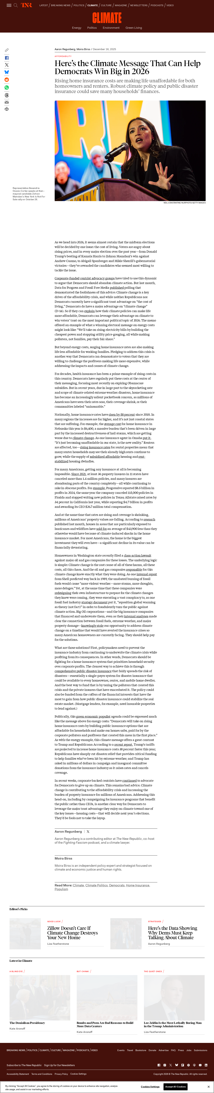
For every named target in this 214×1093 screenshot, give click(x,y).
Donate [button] (152, 1050)
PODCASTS (157, 5)
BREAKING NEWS (60, 5)
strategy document (94, 602)
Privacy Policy (61, 1074)
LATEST (43, 5)
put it (146, 438)
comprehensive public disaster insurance (83, 671)
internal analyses (136, 616)
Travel (130, 1050)
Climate (78, 885)
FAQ (173, 1050)
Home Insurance (137, 885)
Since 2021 (78, 474)
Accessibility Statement (18, 1074)
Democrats (117, 885)
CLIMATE (92, 5)
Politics (92, 28)
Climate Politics (96, 885)
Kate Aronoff (17, 1028)
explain (89, 311)
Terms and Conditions (41, 1074)
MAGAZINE (121, 5)
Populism (61, 889)
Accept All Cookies (175, 1086)
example (99, 488)
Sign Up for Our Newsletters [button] (59, 1065)
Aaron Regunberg (65, 49)
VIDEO (170, 5)
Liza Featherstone (58, 944)
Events (121, 1050)
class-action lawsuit (137, 555)
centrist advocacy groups (97, 278)
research (149, 519)
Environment (111, 28)
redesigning (63, 593)
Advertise (164, 1050)
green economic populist (93, 716)
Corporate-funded (67, 278)
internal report (147, 574)
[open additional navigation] (9, 5)
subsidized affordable (105, 456)
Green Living (134, 28)
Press (181, 1050)
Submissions (200, 1050)
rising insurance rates (95, 447)
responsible (134, 569)
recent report (123, 744)
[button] (6, 51)
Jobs (188, 1050)
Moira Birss (83, 49)
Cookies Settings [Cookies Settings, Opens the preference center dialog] (150, 1086)
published (117, 287)
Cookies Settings (78, 1074)
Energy (76, 28)
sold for (101, 528)
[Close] (208, 1086)
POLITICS (79, 5)
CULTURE (106, 5)
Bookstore (140, 1050)
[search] (16, 5)
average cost (112, 424)
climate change (83, 438)
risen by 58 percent (122, 414)
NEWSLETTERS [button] (138, 5)
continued (129, 780)
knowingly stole (92, 625)
